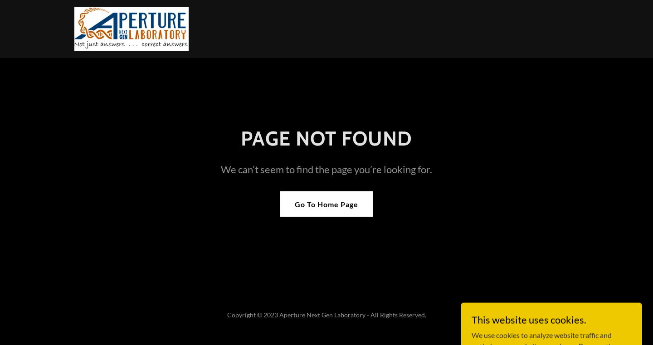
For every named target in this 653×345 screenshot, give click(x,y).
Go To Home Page (326, 204)
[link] (131, 28)
